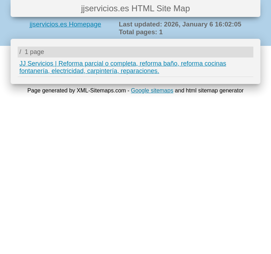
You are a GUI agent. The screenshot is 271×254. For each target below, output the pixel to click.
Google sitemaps (152, 90)
